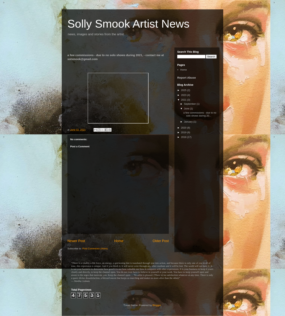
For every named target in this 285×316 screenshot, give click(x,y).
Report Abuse (186, 77)
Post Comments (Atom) (95, 248)
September (190, 103)
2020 (184, 127)
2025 (184, 90)
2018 (184, 137)
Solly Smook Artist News (128, 23)
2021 (184, 99)
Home (119, 241)
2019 (184, 132)
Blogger (157, 305)
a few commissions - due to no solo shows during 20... (199, 114)
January (188, 121)
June (187, 108)
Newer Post (76, 241)
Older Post (161, 241)
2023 (184, 95)
